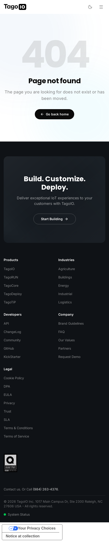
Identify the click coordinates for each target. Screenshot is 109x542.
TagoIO (9, 269)
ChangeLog (12, 332)
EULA (8, 395)
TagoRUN (11, 277)
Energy (63, 285)
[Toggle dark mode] (90, 7)
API (6, 323)
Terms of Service (16, 436)
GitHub (9, 348)
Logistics (65, 302)
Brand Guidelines (71, 323)
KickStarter (12, 357)
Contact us (12, 489)
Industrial (65, 294)
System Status (17, 514)
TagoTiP (10, 302)
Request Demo (69, 357)
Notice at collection (23, 536)
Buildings (65, 277)
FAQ (61, 332)
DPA (7, 386)
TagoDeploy (13, 294)
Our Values (66, 340)
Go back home (54, 114)
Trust (7, 411)
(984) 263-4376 (45, 489)
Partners (64, 348)
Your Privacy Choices (37, 528)
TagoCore (11, 285)
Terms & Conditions (18, 428)
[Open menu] (101, 7)
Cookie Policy (14, 378)
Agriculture (66, 269)
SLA (7, 420)
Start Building (54, 219)
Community (12, 340)
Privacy (9, 403)
